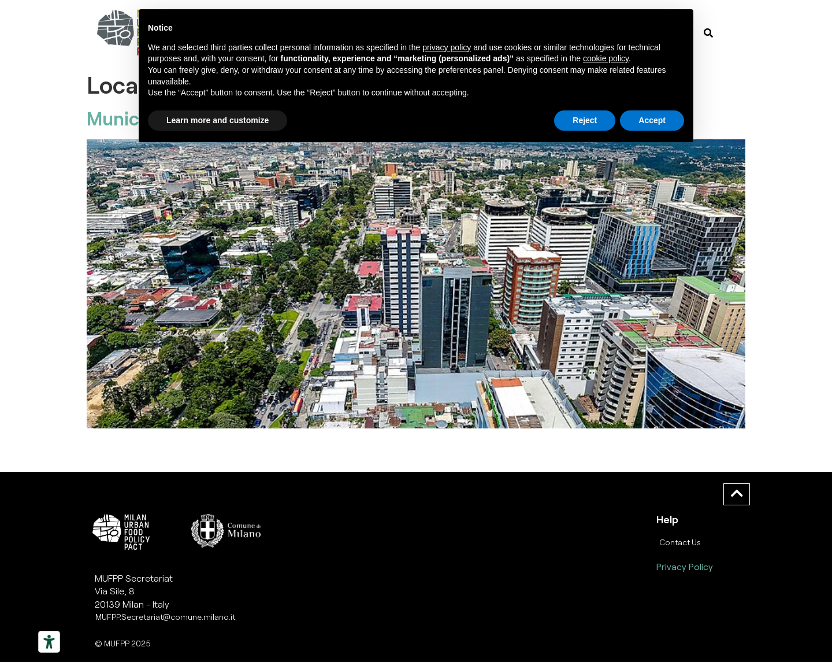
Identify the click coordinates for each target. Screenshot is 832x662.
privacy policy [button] (446, 47)
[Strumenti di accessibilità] (49, 642)
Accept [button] (652, 120)
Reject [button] (585, 120)
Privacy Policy (684, 566)
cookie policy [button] (606, 58)
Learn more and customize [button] (217, 120)
